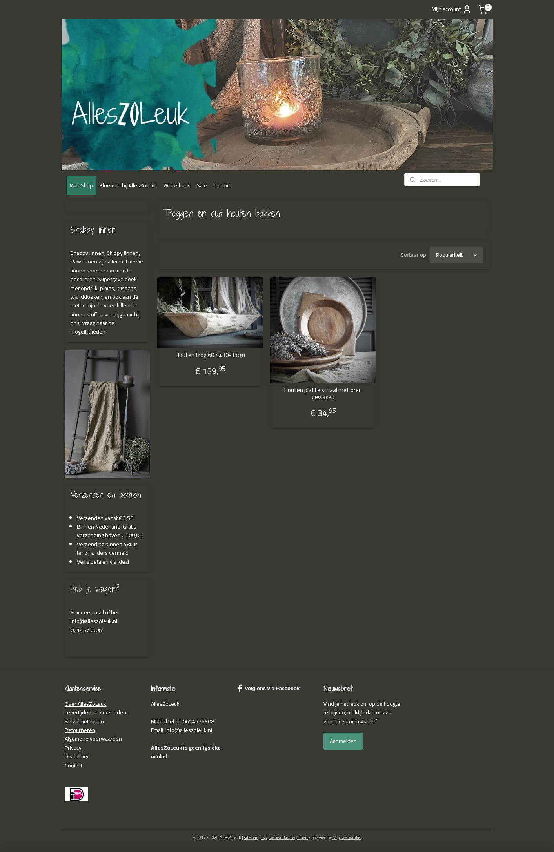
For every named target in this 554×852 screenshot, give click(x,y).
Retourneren (80, 730)
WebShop (81, 185)
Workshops (177, 185)
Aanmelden (343, 741)
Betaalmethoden (84, 721)
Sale (202, 185)
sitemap (251, 837)
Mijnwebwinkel (346, 837)
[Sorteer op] (456, 255)
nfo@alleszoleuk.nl (94, 621)
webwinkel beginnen (288, 837)
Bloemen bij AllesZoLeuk (128, 185)
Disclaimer (77, 756)
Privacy (74, 748)
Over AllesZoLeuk (85, 704)
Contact (222, 185)
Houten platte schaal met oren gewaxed (323, 394)
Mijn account (452, 9)
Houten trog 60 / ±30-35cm (210, 355)
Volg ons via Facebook (268, 688)
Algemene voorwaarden (93, 739)
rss (264, 837)
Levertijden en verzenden (95, 712)
